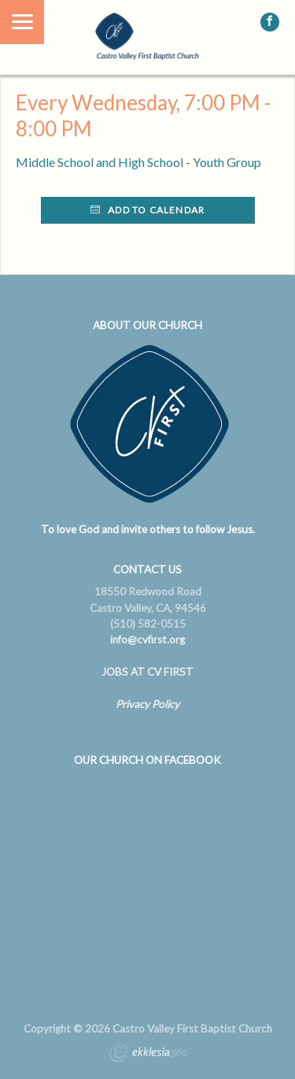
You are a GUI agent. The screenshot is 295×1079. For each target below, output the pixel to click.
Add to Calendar (147, 210)
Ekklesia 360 (148, 1054)
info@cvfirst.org (147, 639)
